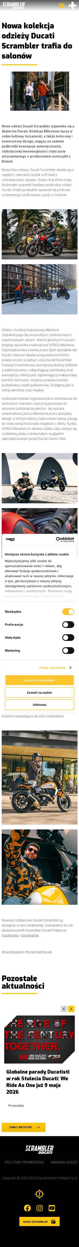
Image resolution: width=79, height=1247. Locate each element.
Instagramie (30, 935)
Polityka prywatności (24, 1162)
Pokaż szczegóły (53, 667)
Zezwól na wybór (39, 692)
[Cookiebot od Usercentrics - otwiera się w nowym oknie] (56, 539)
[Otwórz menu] (73, 5)
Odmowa (39, 704)
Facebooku (10, 935)
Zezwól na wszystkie (39, 680)
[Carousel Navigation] (38, 1009)
